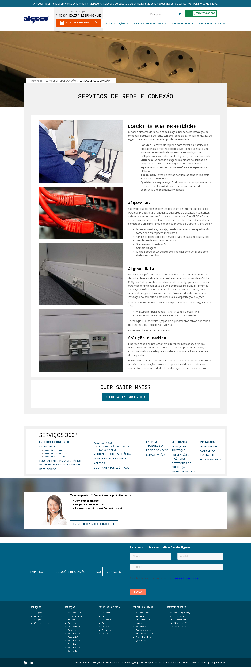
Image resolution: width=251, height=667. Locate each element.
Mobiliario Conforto (74, 649)
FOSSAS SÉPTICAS (211, 459)
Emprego (36, 571)
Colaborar (107, 612)
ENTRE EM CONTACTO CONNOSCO (92, 524)
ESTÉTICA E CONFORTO (54, 442)
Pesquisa (178, 14)
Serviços (69, 607)
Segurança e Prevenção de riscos (75, 616)
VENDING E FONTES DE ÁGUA (112, 454)
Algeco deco (103, 442)
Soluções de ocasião (70, 571)
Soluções (36, 607)
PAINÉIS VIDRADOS (107, 449)
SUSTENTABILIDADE (212, 23)
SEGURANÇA (179, 442)
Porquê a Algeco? (142, 607)
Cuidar (105, 616)
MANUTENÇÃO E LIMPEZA (110, 458)
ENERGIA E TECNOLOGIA (154, 443)
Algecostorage (41, 623)
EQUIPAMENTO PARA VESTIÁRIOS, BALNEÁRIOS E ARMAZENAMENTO (60, 462)
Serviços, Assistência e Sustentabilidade (145, 630)
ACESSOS (99, 463)
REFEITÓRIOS (47, 469)
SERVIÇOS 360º (182, 23)
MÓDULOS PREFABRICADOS (150, 23)
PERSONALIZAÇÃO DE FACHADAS (114, 446)
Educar (105, 623)
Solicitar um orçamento (124, 397)
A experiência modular (144, 614)
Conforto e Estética (74, 628)
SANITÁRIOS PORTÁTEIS (207, 452)
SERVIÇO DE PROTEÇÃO (179, 448)
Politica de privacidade (150, 662)
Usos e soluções (116, 23)
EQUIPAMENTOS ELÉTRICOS (111, 467)
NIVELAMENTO (209, 446)
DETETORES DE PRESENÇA (181, 464)
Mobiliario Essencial (74, 635)
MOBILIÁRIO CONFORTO (55, 453)
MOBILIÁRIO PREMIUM (54, 456)
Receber (106, 626)
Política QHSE (189, 662)
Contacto (114, 571)
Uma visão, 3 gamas (143, 621)
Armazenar (107, 630)
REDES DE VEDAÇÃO (184, 471)
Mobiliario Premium (74, 642)
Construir (107, 619)
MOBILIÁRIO (47, 446)
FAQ (98, 571)
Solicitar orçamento (76, 23)
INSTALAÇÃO (208, 442)
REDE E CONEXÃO (157, 450)
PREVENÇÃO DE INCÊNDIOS (181, 456)
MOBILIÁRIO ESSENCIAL (55, 450)
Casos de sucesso (109, 607)
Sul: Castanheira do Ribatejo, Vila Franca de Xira (180, 623)
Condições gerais (172, 662)
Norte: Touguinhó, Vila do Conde (180, 614)
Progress (38, 612)
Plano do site (112, 662)
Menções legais (128, 662)
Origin (37, 619)
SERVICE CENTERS (176, 607)
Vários (105, 633)
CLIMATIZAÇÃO (155, 454)
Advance (38, 616)
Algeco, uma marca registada (89, 662)
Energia (72, 623)
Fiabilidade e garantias (143, 639)
